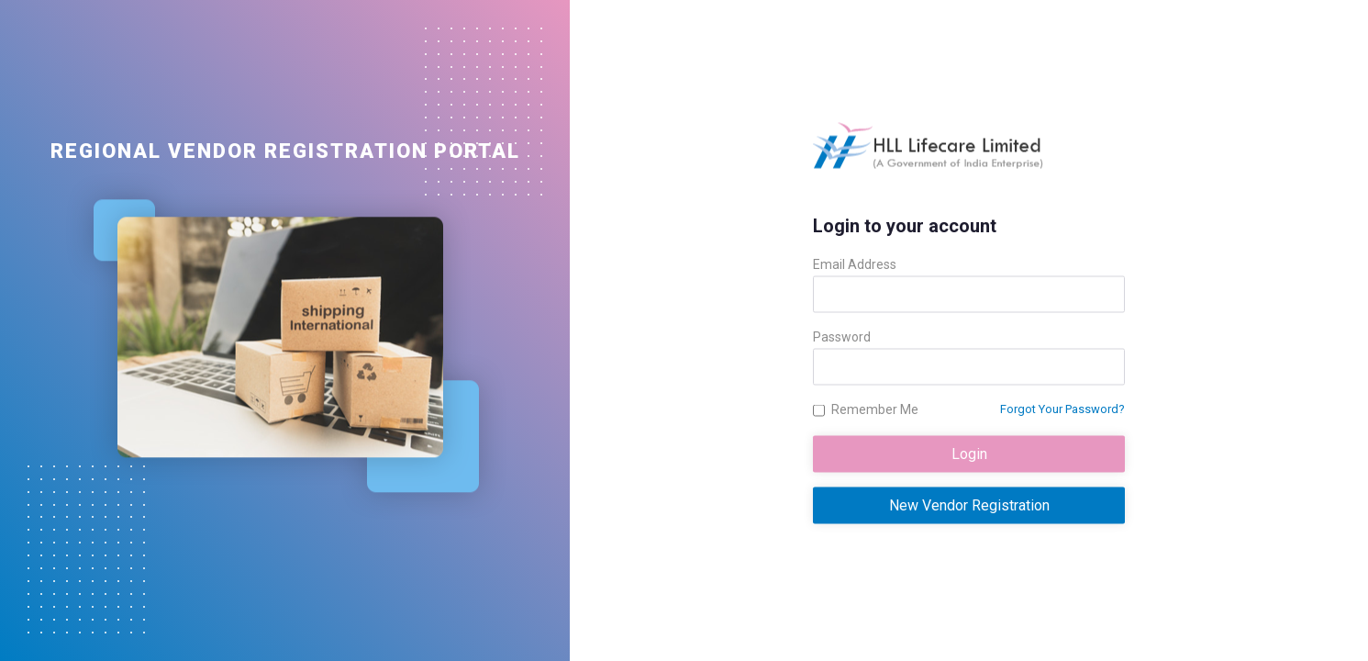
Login (969, 454)
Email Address (854, 264)
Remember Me (874, 409)
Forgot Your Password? (1062, 409)
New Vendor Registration (969, 505)
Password (842, 337)
